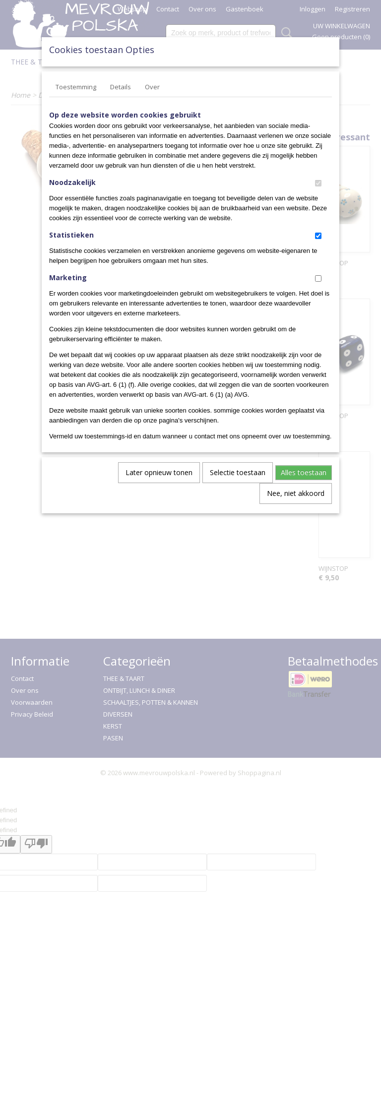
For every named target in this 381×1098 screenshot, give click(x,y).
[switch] (318, 183)
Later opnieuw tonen (159, 472)
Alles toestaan (303, 472)
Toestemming (76, 86)
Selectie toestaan (237, 472)
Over (152, 86)
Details (120, 86)
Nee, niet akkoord (295, 493)
